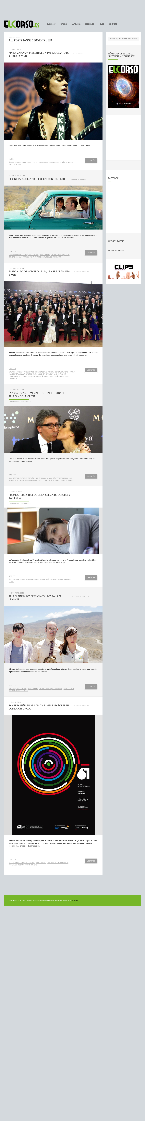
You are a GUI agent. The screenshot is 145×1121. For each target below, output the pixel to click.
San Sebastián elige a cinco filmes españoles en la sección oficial (39, 707)
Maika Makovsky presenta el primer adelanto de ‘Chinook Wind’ (39, 54)
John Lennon (57, 689)
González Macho (61, 372)
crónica (38, 372)
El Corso (80, 53)
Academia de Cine (15, 372)
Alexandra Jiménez (31, 579)
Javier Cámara (57, 255)
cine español (33, 255)
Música (11, 159)
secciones (89, 24)
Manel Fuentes (29, 376)
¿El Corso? (51, 24)
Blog (102, 24)
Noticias (63, 24)
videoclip (17, 164)
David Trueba (32, 162)
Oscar (18, 257)
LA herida (64, 478)
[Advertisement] (72, 9)
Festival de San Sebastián (57, 863)
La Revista (76, 24)
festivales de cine (16, 865)
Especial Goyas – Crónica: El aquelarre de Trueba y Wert (39, 273)
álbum (11, 162)
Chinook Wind (20, 162)
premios (26, 257)
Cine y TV (12, 251)
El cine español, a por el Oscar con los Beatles (38, 179)
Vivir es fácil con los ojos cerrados (45, 257)
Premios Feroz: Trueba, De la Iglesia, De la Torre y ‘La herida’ (39, 496)
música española (59, 162)
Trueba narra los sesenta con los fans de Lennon (35, 598)
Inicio (11, 37)
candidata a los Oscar (18, 255)
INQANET (75, 900)
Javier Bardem (19, 374)
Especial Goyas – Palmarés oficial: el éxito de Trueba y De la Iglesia (37, 394)
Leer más (91, 160)
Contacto (113, 24)
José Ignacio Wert (45, 374)
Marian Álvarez (42, 376)
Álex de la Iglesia (16, 478)
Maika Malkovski (45, 162)
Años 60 (12, 689)
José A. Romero (80, 179)
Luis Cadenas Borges (21, 401)
